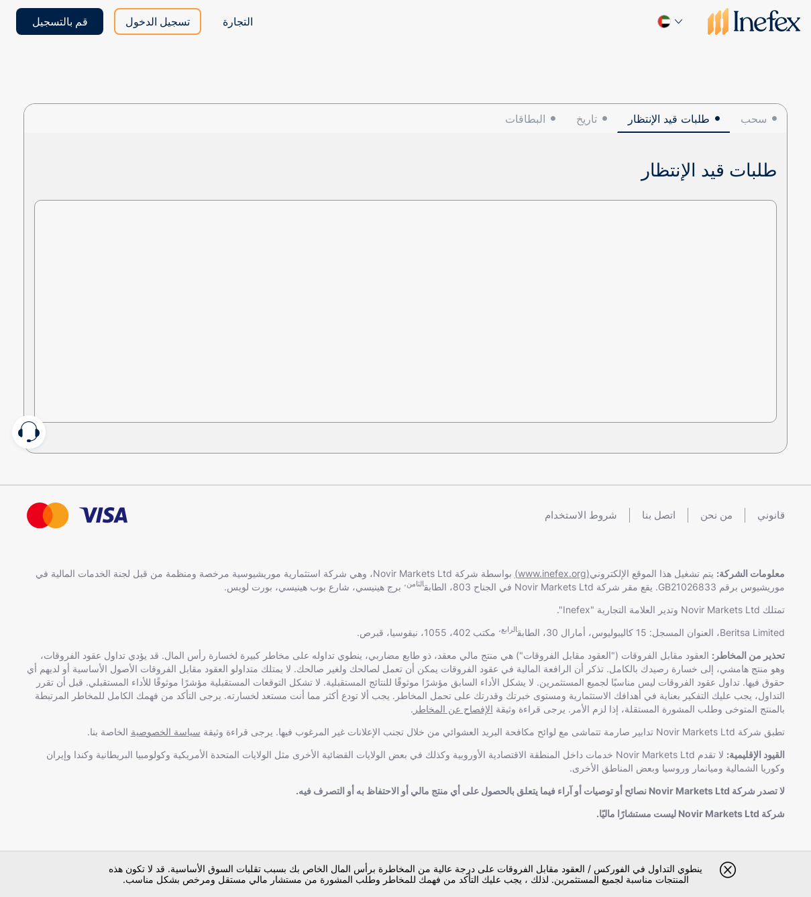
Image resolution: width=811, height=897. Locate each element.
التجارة (238, 21)
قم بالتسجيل (60, 21)
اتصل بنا (658, 515)
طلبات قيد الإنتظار (669, 118)
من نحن (716, 515)
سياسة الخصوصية (166, 731)
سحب (754, 118)
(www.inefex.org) (552, 573)
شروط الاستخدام (581, 515)
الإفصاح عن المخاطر (453, 709)
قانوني (771, 515)
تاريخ (586, 118)
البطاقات (525, 118)
